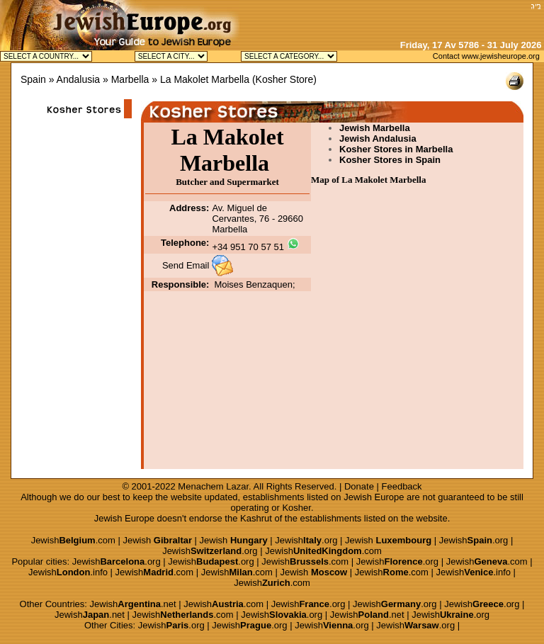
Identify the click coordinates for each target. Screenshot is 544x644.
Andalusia (79, 79)
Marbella (130, 79)
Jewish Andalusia (377, 138)
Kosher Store (285, 79)
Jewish (157, 540)
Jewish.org (306, 540)
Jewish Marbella (374, 128)
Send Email (185, 265)
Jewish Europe (374, 497)
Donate (359, 486)
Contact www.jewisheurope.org (486, 56)
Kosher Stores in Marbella (396, 149)
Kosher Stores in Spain (390, 159)
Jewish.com (73, 540)
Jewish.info (68, 572)
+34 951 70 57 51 (248, 247)
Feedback (402, 486)
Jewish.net (133, 604)
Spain (33, 79)
